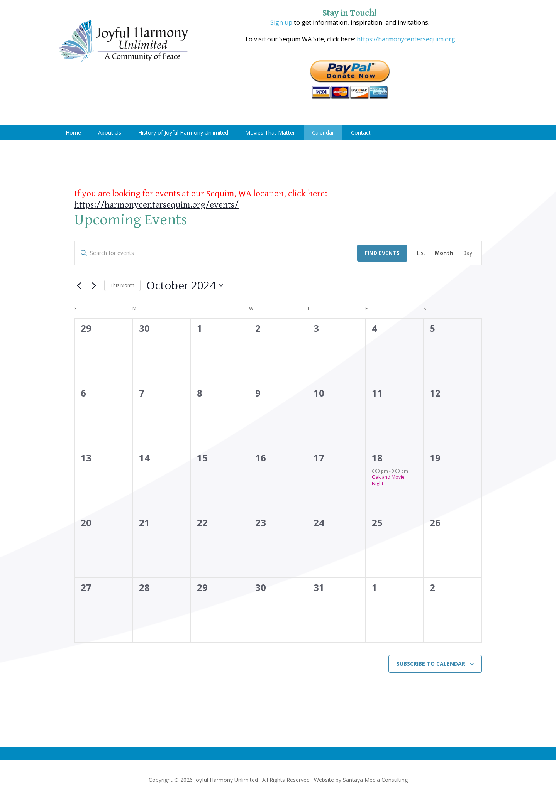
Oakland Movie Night (388, 480)
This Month (122, 285)
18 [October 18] (377, 457)
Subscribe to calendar (431, 663)
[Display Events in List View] (421, 253)
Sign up (281, 22)
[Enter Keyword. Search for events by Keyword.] (216, 253)
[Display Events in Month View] (444, 253)
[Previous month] (78, 285)
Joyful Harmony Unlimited (123, 41)
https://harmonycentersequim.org (405, 39)
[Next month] (93, 285)
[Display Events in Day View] (467, 253)
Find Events (382, 253)
